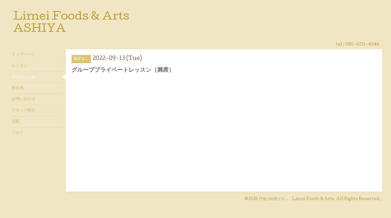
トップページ (24, 54)
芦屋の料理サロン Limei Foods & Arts (296, 199)
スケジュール (24, 77)
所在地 (18, 88)
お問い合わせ (24, 99)
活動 (16, 122)
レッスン (20, 66)
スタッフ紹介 (24, 110)
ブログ (18, 133)
